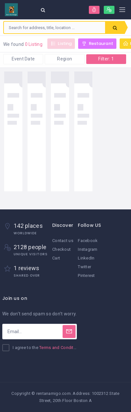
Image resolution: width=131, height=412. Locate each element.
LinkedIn (86, 258)
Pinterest (86, 275)
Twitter (84, 266)
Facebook (88, 240)
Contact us (62, 240)
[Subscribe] (69, 331)
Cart (56, 258)
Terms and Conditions (60, 347)
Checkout (61, 249)
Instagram (88, 249)
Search (115, 27)
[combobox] (54, 27)
